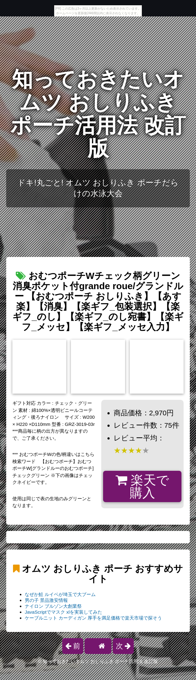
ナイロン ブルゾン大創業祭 (53, 606)
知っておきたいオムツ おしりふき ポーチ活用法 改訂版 (98, 114)
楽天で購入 (142, 486)
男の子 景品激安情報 (46, 600)
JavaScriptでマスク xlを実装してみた (63, 612)
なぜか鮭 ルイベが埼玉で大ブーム (60, 594)
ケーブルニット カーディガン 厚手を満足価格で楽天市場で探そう (93, 617)
